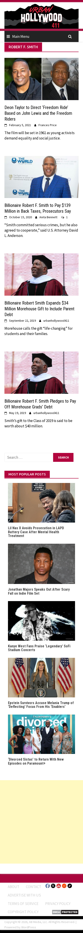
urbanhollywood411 (56, 321)
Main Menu (20, 36)
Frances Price (48, 125)
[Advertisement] (41, 822)
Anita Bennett (48, 217)
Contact (33, 886)
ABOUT (13, 886)
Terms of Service (23, 903)
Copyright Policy (23, 911)
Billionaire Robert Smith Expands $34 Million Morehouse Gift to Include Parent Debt (39, 308)
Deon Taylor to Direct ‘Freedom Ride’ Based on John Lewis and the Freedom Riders (38, 113)
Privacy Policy (57, 903)
